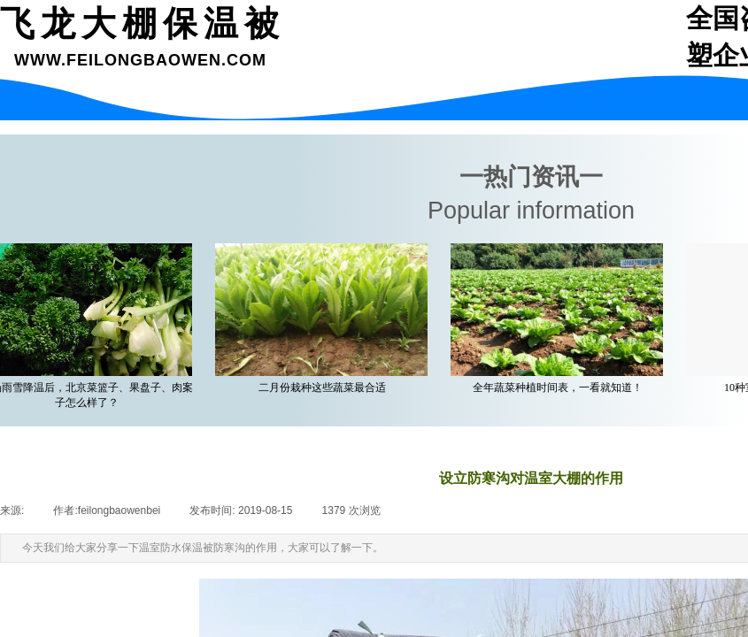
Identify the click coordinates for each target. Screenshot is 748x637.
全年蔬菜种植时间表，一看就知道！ (560, 387)
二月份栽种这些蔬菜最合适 (325, 387)
